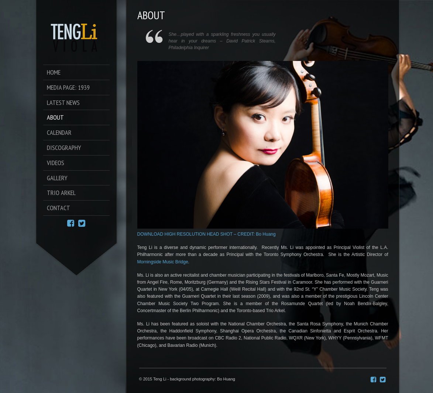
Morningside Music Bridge (162, 261)
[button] (262, 357)
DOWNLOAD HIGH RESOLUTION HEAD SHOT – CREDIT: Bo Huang (206, 234)
